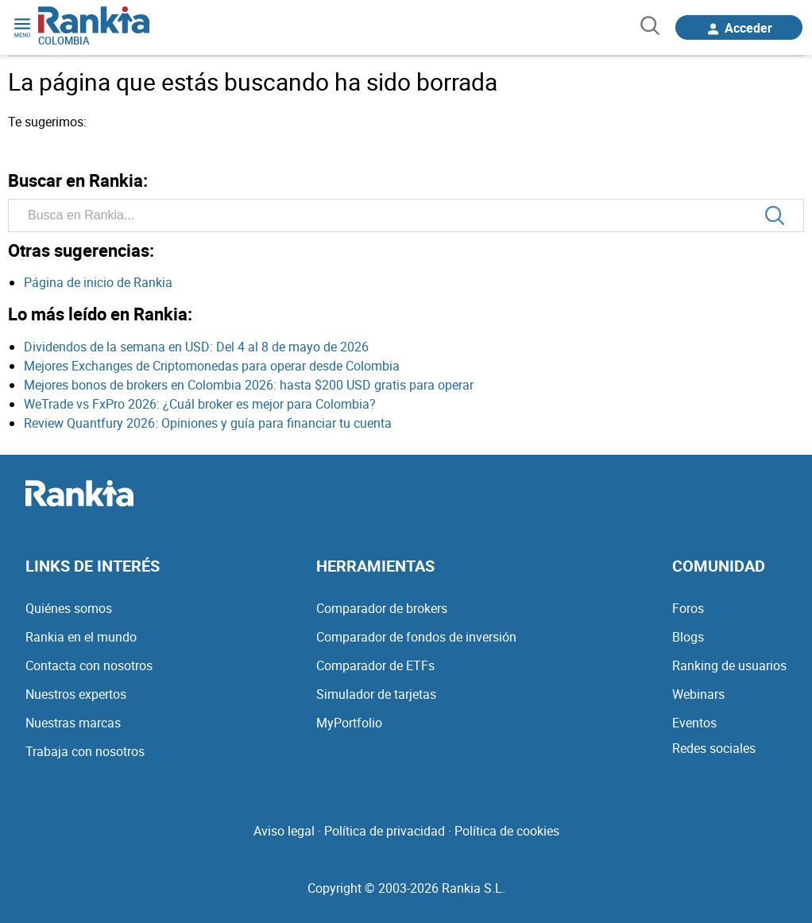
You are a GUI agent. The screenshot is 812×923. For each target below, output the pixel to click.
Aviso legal (284, 831)
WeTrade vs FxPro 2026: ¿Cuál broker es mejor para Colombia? (200, 404)
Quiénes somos (68, 608)
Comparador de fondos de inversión (416, 637)
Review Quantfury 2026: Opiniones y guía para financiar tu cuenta (208, 423)
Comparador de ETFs (375, 665)
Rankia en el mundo (81, 637)
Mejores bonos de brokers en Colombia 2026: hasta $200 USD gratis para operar (249, 385)
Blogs (688, 637)
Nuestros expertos (75, 694)
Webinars (698, 694)
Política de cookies (506, 831)
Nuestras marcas (73, 722)
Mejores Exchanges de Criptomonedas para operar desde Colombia (212, 365)
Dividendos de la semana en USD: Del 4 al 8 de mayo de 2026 (196, 346)
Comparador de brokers (381, 608)
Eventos (694, 722)
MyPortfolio (349, 722)
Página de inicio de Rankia (98, 282)
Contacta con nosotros (89, 665)
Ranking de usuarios (729, 665)
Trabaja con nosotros (85, 751)
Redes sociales (714, 748)
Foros (688, 608)
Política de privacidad (384, 831)
